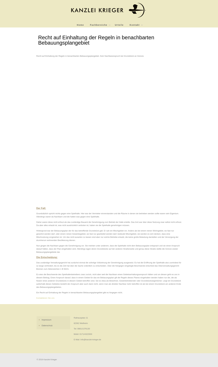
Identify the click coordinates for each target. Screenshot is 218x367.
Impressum (46, 320)
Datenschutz (47, 325)
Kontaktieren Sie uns (45, 298)
